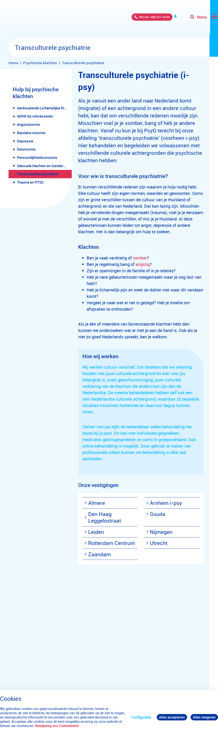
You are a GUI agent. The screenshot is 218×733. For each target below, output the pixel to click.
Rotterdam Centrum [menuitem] (110, 542)
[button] (15, 182)
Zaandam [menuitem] (98, 554)
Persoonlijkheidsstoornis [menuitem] (37, 157)
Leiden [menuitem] (94, 531)
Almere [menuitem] (95, 502)
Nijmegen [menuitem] (159, 531)
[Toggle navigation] (203, 19)
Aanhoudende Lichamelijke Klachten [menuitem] (44, 108)
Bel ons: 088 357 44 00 (125, 19)
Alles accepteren (170, 717)
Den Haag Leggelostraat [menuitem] (103, 517)
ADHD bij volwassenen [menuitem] (35, 116)
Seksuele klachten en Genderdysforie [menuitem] (44, 165)
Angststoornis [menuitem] (28, 124)
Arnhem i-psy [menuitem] (164, 502)
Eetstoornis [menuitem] (26, 149)
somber (140, 258)
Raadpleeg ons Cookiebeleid (73, 725)
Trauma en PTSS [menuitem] (30, 182)
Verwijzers (165, 19)
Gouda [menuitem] (155, 513)
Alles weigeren (204, 717)
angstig (143, 264)
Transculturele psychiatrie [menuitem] (37, 173)
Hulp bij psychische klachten (36, 93)
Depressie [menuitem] (25, 141)
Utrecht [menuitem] (156, 542)
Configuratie (139, 717)
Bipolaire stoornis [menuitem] (31, 132)
